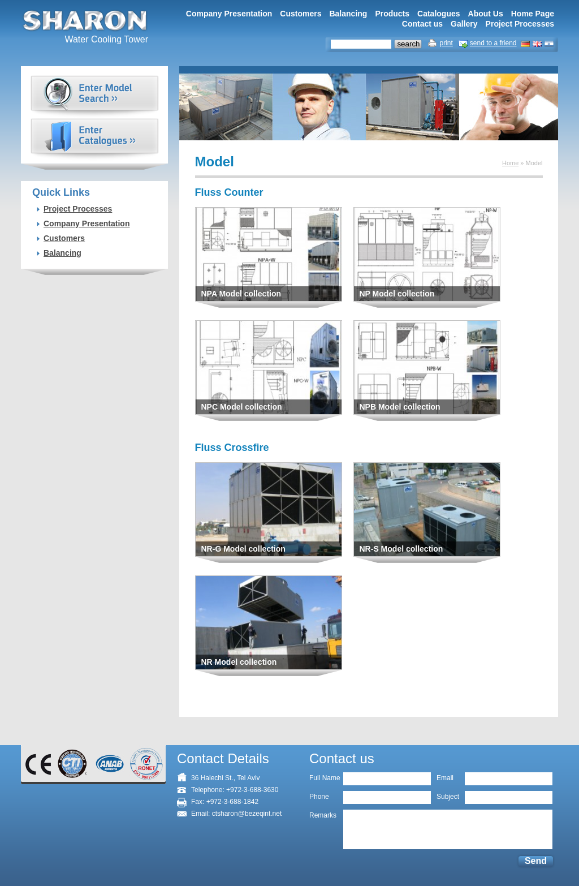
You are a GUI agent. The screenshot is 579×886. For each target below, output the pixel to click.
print (445, 43)
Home (510, 163)
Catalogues (438, 13)
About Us (485, 13)
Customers (300, 13)
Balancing (348, 13)
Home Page (532, 13)
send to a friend (493, 43)
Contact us (422, 23)
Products (392, 13)
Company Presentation (229, 13)
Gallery (464, 23)
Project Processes (520, 23)
